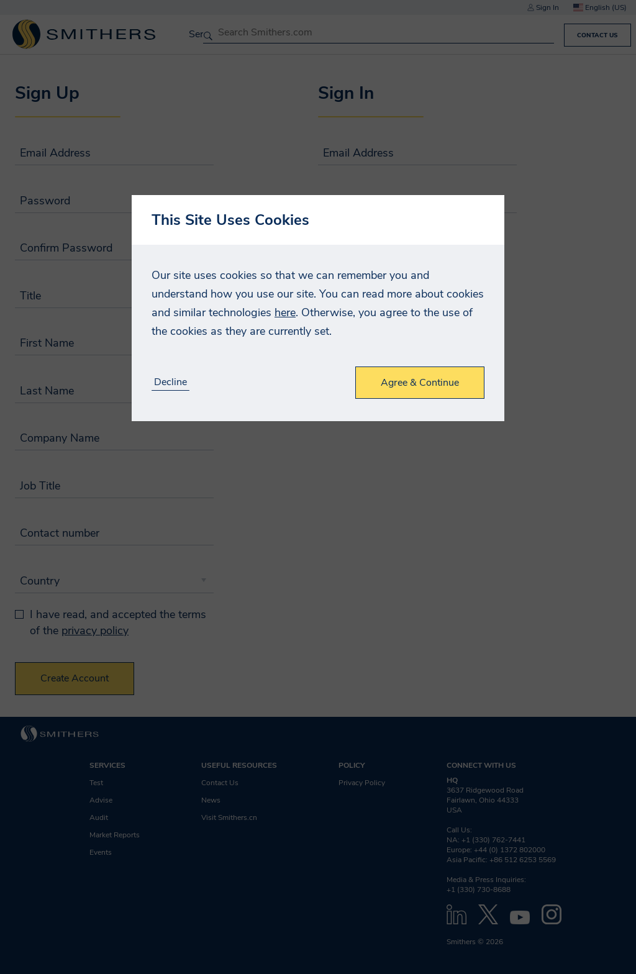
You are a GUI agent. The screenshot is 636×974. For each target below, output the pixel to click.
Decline (170, 382)
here (285, 312)
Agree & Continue (420, 382)
